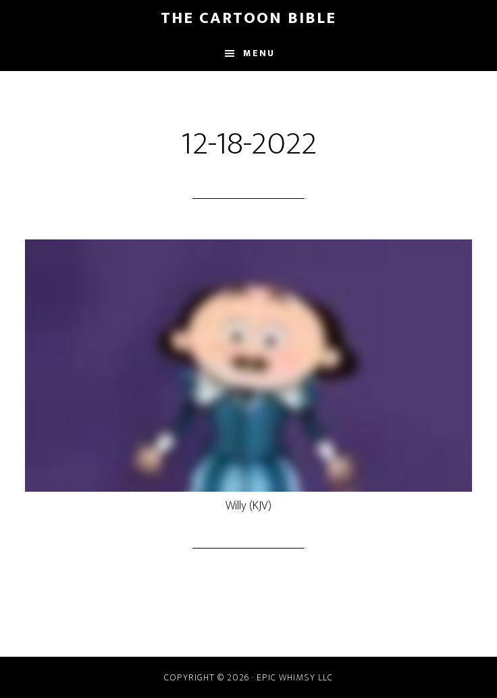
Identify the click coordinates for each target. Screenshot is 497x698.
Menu (259, 53)
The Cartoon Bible (248, 18)
